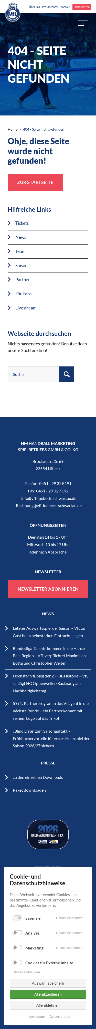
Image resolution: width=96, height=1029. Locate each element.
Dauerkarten (82, 6)
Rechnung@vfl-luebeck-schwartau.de (49, 505)
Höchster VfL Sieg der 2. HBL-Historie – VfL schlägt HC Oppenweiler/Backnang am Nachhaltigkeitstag (50, 683)
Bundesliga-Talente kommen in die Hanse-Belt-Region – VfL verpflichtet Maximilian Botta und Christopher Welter (49, 656)
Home (12, 129)
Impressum (35, 1016)
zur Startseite (35, 182)
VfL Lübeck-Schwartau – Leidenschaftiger (12, 12)
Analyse (32, 933)
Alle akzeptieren (48, 994)
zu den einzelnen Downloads (38, 777)
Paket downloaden (29, 790)
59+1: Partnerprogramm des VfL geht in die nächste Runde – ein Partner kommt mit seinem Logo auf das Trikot (51, 711)
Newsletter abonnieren (48, 589)
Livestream (26, 307)
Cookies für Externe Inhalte (49, 962)
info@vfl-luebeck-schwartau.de (48, 498)
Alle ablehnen (48, 1005)
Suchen (66, 374)
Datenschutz (59, 1016)
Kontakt (65, 6)
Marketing (34, 948)
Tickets (22, 223)
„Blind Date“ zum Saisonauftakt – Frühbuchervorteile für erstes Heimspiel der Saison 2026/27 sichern (51, 738)
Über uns (34, 6)
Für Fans (23, 293)
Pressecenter (50, 6)
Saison (21, 265)
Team (20, 251)
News (20, 237)
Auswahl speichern (48, 983)
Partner (22, 279)
